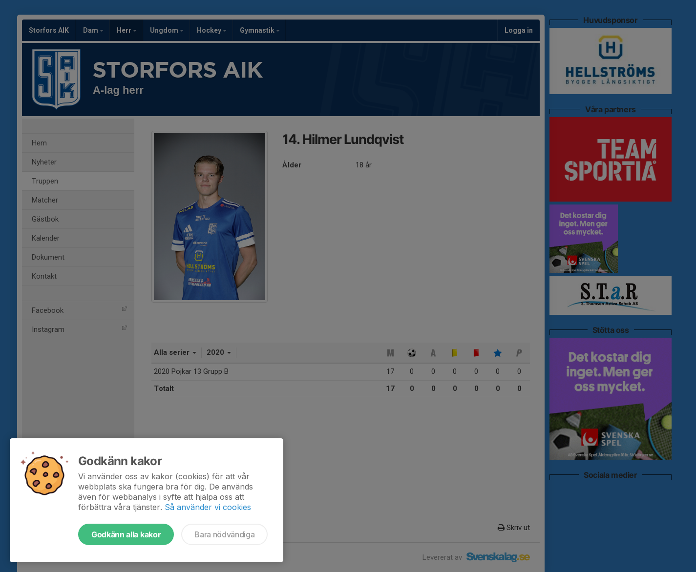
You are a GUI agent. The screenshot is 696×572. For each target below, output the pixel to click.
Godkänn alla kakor (126, 534)
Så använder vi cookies (208, 507)
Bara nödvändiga (224, 534)
